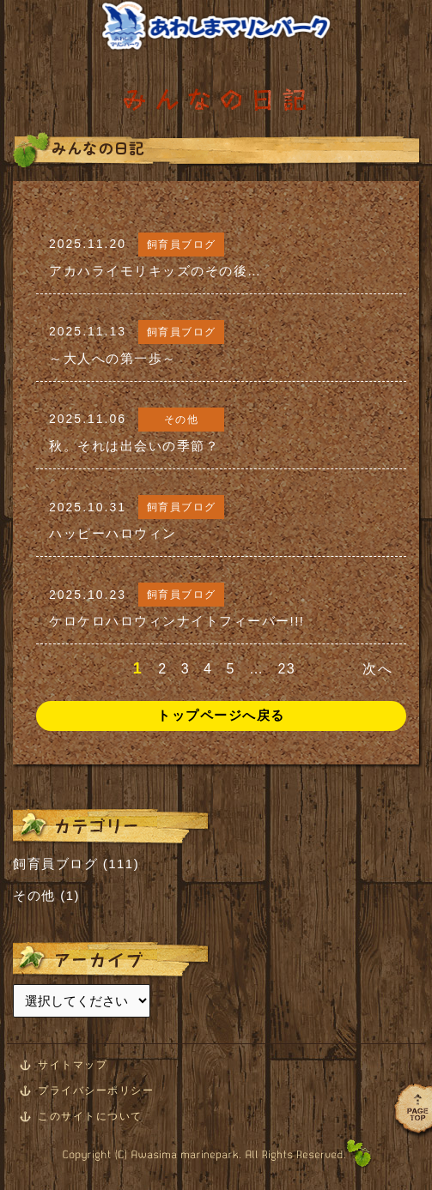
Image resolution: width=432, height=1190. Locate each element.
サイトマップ (72, 1065)
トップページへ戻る (221, 715)
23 (286, 668)
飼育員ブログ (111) (76, 863)
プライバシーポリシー (96, 1090)
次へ (377, 668)
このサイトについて (90, 1116)
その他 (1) (46, 895)
